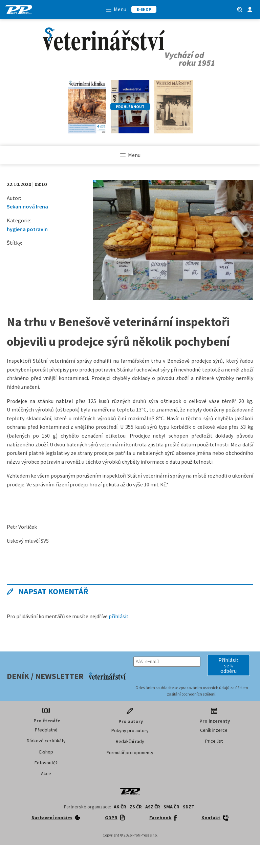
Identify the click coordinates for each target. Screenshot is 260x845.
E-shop (46, 752)
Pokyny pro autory (130, 730)
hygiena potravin (27, 229)
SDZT (188, 807)
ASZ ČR (152, 807)
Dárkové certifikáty (46, 741)
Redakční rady (130, 741)
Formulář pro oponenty (130, 752)
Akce (46, 773)
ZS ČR (136, 807)
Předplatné (46, 730)
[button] (228, 665)
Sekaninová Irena (27, 206)
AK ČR (120, 807)
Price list (214, 741)
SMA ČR (171, 807)
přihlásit (119, 616)
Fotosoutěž (46, 763)
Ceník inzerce (214, 730)
